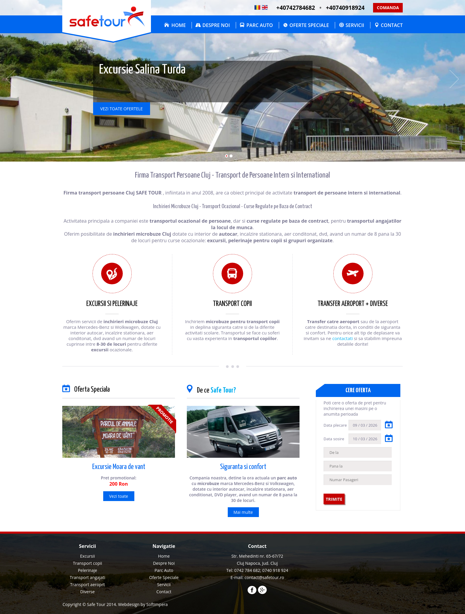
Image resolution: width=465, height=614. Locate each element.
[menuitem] (173, 25)
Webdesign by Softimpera (143, 604)
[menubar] (282, 25)
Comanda (388, 7)
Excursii (87, 556)
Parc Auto (259, 25)
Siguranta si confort (243, 467)
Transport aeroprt (87, 584)
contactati (342, 338)
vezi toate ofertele (121, 108)
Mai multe (243, 512)
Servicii (354, 25)
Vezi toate (118, 496)
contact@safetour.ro (264, 577)
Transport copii (87, 563)
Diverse (87, 591)
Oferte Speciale (309, 25)
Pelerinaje (87, 570)
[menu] (164, 574)
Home (178, 25)
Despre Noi (216, 25)
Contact (392, 25)
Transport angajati (87, 577)
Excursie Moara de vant (118, 467)
